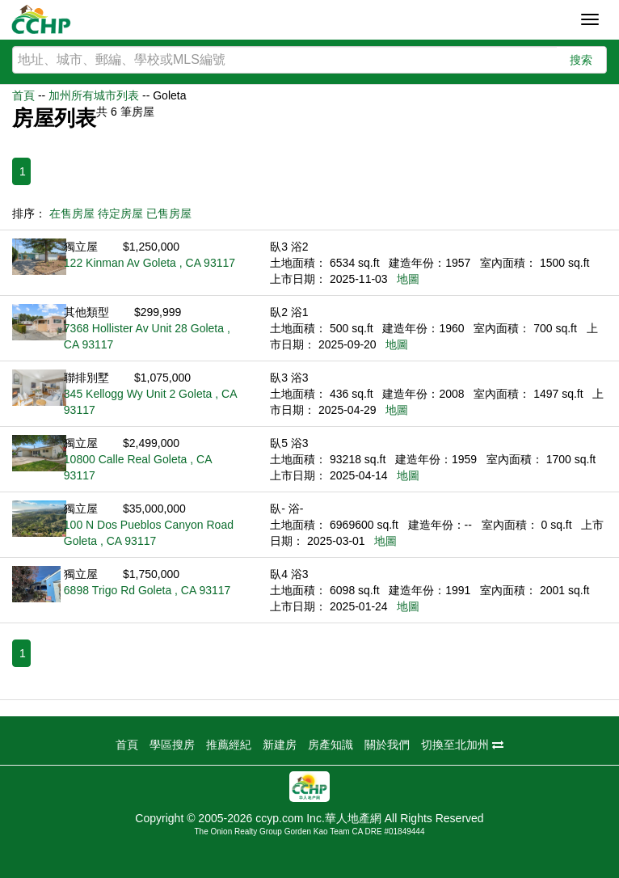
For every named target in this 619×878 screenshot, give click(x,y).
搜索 (581, 59)
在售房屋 (72, 213)
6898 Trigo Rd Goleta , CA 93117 (147, 590)
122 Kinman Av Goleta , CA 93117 (149, 262)
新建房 (280, 744)
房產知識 (330, 744)
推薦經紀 (228, 744)
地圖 (408, 278)
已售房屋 (169, 213)
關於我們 (387, 744)
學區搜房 (172, 744)
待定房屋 (120, 213)
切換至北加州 (462, 744)
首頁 (23, 95)
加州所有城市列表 (93, 95)
